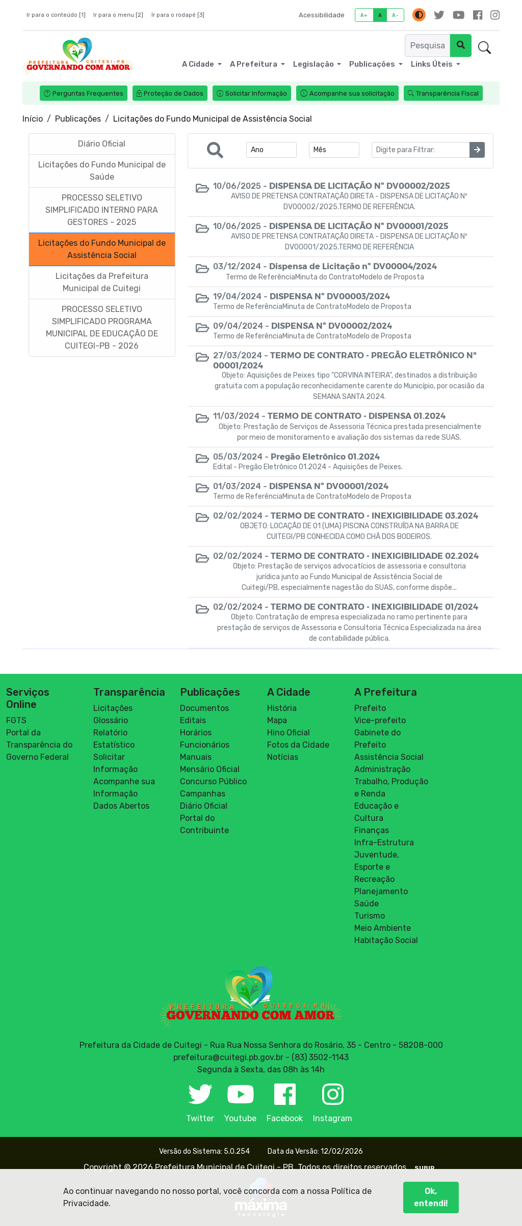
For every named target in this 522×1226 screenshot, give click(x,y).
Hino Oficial (288, 732)
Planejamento (381, 891)
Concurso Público (213, 781)
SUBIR (424, 1168)
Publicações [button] (373, 64)
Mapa (277, 720)
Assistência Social (389, 757)
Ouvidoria (445, 47)
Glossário (110, 720)
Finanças (371, 830)
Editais (193, 720)
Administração (382, 769)
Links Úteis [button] (432, 64)
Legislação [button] (314, 64)
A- (395, 15)
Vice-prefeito (380, 720)
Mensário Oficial (210, 769)
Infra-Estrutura (384, 842)
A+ (364, 15)
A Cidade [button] (199, 64)
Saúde (366, 903)
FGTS (16, 720)
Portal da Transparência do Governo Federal (39, 745)
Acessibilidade (322, 15)
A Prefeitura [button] (254, 64)
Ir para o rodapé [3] (177, 15)
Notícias (282, 757)
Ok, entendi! (431, 1203)
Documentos (204, 708)
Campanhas (202, 794)
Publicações (78, 119)
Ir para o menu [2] (118, 15)
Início (32, 119)
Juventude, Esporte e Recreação (376, 867)
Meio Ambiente (382, 928)
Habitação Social (386, 940)
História (282, 708)
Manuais (196, 757)
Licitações (113, 708)
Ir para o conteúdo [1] (56, 15)
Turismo (369, 916)
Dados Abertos (121, 806)
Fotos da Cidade (298, 745)
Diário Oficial (203, 806)
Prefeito (370, 708)
